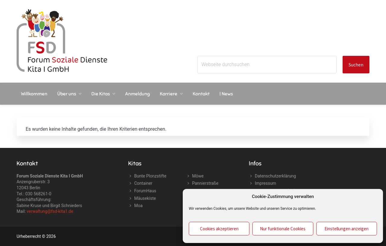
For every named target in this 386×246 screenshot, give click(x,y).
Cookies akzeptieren (219, 229)
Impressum (265, 183)
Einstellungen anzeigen (346, 229)
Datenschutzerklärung (275, 176)
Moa (138, 205)
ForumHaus (145, 190)
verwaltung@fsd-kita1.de (50, 211)
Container (143, 183)
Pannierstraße (205, 183)
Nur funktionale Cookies (282, 229)
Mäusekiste (145, 198)
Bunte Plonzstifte (150, 176)
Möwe (198, 176)
